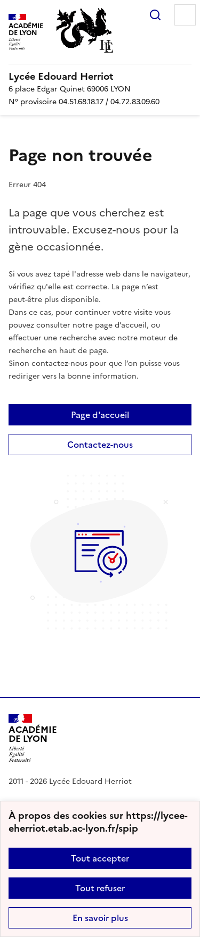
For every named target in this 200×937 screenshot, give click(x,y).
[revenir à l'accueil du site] (100, 76)
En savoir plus (100, 917)
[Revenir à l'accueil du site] (33, 738)
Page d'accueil (100, 414)
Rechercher (155, 15)
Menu (185, 15)
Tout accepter (100, 858)
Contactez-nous (100, 444)
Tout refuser (100, 888)
